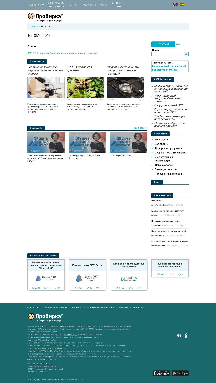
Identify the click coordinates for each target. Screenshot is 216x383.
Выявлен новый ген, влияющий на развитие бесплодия (169, 68)
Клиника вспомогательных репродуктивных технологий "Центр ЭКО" (46, 265)
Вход (178, 44)
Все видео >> (140, 128)
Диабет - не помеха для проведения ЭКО (169, 117)
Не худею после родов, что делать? (168, 231)
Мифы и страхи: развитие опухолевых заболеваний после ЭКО (171, 89)
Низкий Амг (156, 201)
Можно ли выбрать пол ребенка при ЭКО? (169, 124)
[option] (46, 89)
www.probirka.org (70, 335)
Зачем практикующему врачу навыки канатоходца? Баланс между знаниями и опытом (45, 158)
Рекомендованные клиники (43, 255)
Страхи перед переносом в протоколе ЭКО (170, 111)
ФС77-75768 (89, 329)
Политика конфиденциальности (39, 364)
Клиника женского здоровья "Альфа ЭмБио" (128, 265)
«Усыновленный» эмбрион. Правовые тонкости (167, 98)
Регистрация (163, 44)
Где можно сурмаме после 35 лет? (167, 211)
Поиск (155, 50)
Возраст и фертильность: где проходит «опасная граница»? (123, 70)
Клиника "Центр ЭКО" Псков (87, 265)
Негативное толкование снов (165, 221)
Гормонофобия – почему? (121, 155)
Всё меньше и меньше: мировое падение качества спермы (45, 70)
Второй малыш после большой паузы (169, 241)
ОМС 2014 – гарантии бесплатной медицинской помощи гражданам (62, 53)
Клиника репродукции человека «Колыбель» (170, 265)
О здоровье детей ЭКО (168, 105)
